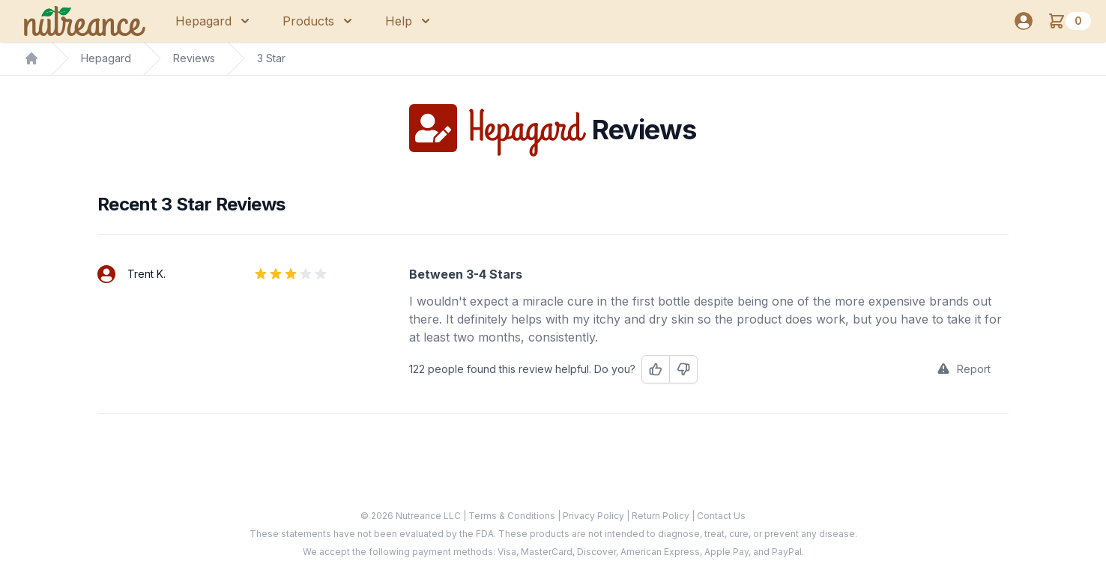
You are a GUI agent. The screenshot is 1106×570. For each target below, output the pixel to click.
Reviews (194, 58)
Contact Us (721, 515)
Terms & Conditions (512, 515)
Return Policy (662, 515)
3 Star (271, 58)
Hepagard (106, 58)
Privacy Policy (594, 515)
